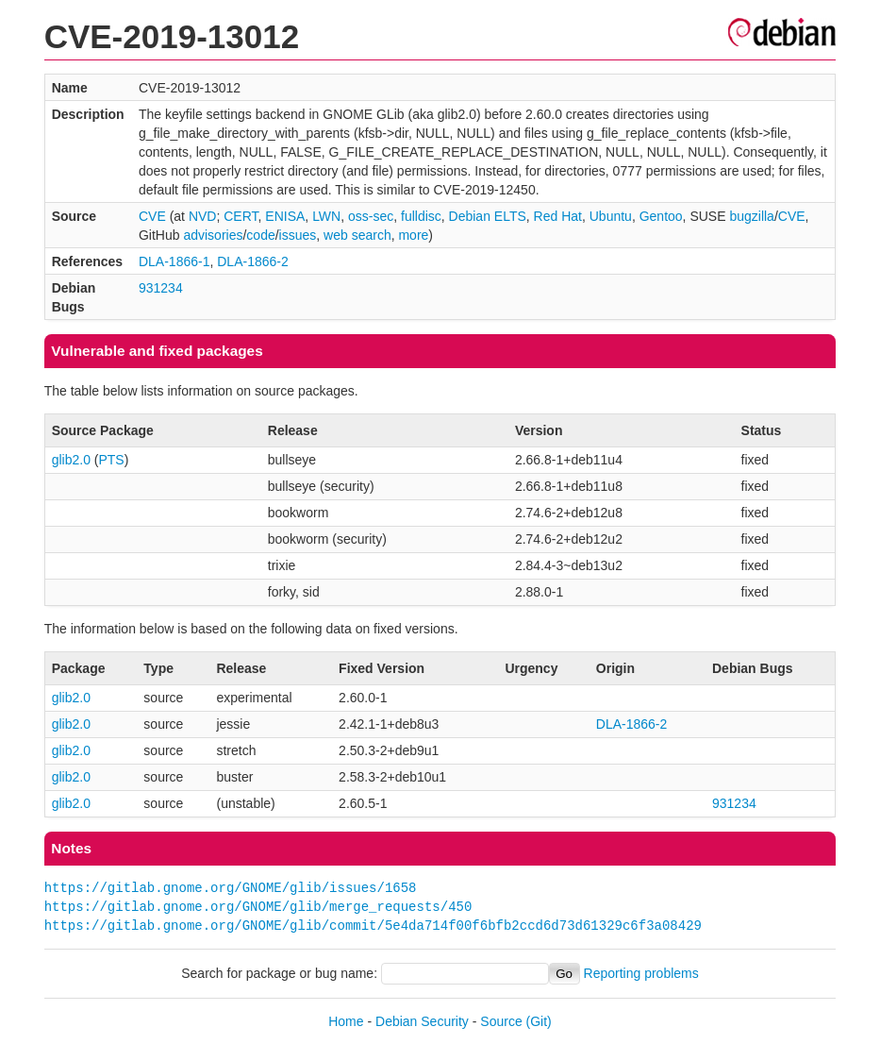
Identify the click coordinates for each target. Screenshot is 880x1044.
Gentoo (661, 216)
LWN (326, 216)
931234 (161, 287)
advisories (212, 235)
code (260, 235)
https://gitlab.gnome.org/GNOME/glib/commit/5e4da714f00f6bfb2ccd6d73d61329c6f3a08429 (373, 926)
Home (345, 1021)
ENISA (285, 216)
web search (357, 235)
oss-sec (370, 216)
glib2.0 (71, 459)
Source (501, 1021)
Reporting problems (641, 973)
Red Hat (558, 216)
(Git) (539, 1021)
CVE (152, 216)
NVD (203, 216)
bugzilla (751, 216)
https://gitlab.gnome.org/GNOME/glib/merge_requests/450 (258, 907)
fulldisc (421, 216)
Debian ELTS (487, 216)
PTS (111, 459)
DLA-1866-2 (253, 261)
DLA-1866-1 (174, 261)
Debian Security (422, 1021)
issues (298, 235)
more (413, 235)
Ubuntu (610, 216)
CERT (240, 216)
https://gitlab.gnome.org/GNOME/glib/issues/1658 (230, 888)
